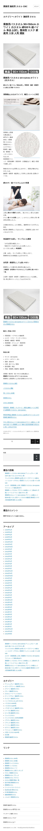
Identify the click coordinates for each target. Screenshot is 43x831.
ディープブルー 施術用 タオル (14, 696)
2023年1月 (8, 626)
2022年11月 (8, 631)
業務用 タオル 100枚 (11, 761)
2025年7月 (8, 554)
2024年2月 (8, 595)
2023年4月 (8, 619)
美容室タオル (7, 398)
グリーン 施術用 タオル (12, 689)
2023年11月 (8, 602)
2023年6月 (8, 614)
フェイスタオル (10, 715)
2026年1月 (8, 539)
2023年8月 (8, 609)
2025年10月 (9, 547)
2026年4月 (8, 532)
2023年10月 (8, 605)
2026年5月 (8, 530)
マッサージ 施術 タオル (10, 814)
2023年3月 (8, 621)
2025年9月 (8, 549)
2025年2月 (8, 566)
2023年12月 (8, 600)
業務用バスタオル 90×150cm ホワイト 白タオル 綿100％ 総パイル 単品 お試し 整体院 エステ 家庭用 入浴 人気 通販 (21, 29)
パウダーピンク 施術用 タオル (14, 708)
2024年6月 (8, 585)
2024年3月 (8, 592)
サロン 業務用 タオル (11, 773)
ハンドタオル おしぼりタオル (14, 701)
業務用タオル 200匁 (11, 758)
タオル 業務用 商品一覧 (12, 780)
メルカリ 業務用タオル (12, 797)
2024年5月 (8, 588)
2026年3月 (8, 534)
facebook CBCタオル (11, 790)
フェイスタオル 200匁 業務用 (14, 718)
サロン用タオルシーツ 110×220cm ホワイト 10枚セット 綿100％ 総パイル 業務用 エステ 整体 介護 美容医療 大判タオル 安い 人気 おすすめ (21, 424)
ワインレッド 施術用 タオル (13, 730)
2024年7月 (8, 583)
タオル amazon (8, 403)
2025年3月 (8, 563)
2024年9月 (8, 578)
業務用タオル (9, 785)
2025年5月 (8, 559)
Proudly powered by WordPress (26, 827)
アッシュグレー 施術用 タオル (14, 684)
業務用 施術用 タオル (11, 737)
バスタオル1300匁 (16, 431)
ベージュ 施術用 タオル (12, 725)
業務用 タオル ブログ (9, 818)
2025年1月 (8, 568)
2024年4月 (8, 590)
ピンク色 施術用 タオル (12, 713)
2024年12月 (9, 571)
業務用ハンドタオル (11, 765)
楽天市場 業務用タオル (12, 782)
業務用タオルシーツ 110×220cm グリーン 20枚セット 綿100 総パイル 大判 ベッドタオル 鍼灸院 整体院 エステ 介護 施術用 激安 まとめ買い (22, 497)
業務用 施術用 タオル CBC (15, 6)
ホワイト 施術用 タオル (27, 431)
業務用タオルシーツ (11, 768)
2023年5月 (8, 617)
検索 (4, 452)
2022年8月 (8, 634)
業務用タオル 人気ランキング (14, 770)
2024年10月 (9, 576)
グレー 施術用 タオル (11, 691)
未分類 (7, 735)
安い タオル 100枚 (8, 393)
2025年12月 (9, 542)
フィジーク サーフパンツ (12, 787)
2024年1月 (8, 597)
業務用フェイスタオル (12, 763)
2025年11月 (8, 544)
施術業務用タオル (10, 795)
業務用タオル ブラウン (12, 778)
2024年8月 (8, 580)
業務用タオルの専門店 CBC (11, 809)
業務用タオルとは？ (9, 822)
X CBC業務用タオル (11, 792)
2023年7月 (8, 612)
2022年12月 (9, 629)
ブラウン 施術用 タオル (12, 720)
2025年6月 (8, 556)
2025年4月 (8, 561)
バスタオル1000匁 (10, 703)
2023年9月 (8, 607)
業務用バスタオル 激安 (10, 383)
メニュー (36, 6)
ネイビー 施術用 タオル (12, 698)
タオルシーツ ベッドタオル (13, 693)
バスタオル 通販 (8, 388)
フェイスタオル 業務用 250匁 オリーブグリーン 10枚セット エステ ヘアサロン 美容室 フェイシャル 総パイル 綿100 (22, 480)
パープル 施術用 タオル (12, 710)
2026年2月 (8, 537)
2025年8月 (8, 551)
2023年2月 (8, 624)
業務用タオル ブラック (12, 775)
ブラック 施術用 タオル (12, 722)
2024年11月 (8, 573)
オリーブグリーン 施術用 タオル (15, 686)
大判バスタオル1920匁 (12, 732)
